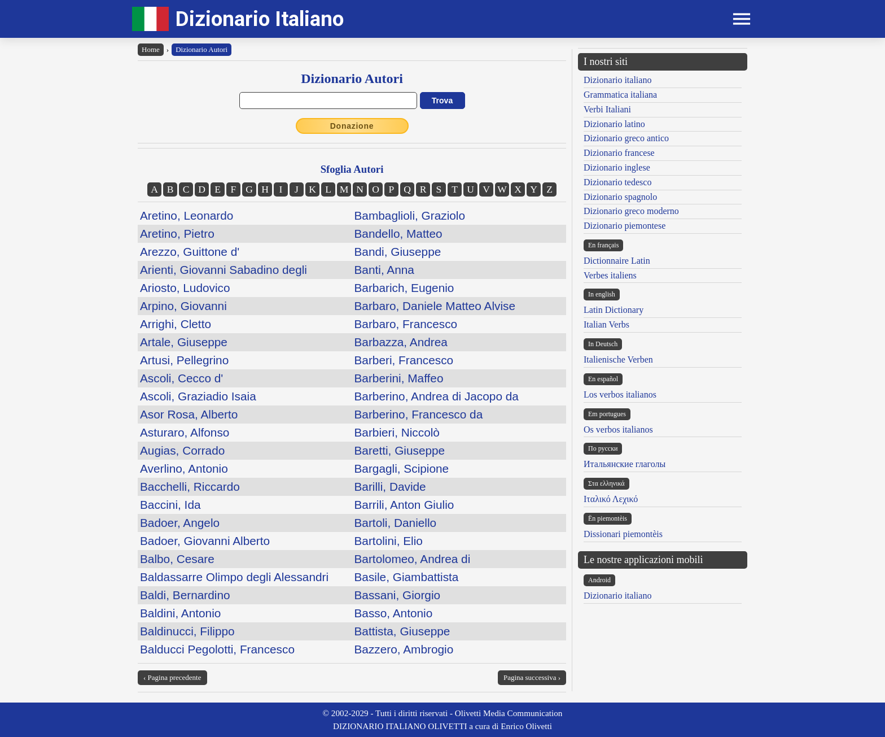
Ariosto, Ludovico (185, 287)
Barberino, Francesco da (418, 414)
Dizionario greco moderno (631, 211)
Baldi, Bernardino (185, 594)
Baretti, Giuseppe (399, 450)
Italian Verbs (606, 324)
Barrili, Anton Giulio (404, 504)
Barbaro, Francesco (406, 323)
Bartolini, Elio (388, 540)
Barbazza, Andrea (401, 341)
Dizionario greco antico (626, 138)
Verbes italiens (610, 275)
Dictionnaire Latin (617, 260)
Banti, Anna (384, 269)
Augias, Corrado (182, 450)
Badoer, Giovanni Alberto (205, 540)
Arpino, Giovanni (183, 305)
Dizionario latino (614, 124)
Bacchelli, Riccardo (190, 486)
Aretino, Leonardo (186, 215)
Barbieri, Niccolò (397, 432)
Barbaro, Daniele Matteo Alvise (435, 305)
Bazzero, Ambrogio (404, 649)
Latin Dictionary (613, 310)
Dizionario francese (619, 153)
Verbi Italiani (607, 109)
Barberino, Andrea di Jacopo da (436, 396)
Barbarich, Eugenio (404, 287)
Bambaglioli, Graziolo (410, 215)
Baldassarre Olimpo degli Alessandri (234, 576)
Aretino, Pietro (177, 233)
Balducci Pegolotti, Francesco (217, 649)
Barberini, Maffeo (399, 378)
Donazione (352, 125)
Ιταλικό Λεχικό (611, 499)
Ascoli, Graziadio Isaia (198, 396)
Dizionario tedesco (617, 182)
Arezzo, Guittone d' (189, 251)
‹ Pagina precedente (172, 677)
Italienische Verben (618, 359)
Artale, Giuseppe (183, 341)
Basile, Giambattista (406, 576)
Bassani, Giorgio (397, 594)
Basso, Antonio (393, 613)
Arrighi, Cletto (175, 323)
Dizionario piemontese (624, 225)
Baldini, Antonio (180, 613)
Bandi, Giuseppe (397, 251)
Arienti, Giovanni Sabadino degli (223, 269)
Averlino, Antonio (184, 468)
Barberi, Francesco (404, 360)
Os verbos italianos (618, 429)
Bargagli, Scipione (401, 468)
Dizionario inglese (617, 167)
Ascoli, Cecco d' (181, 378)
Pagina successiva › (531, 677)
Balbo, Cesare (177, 558)
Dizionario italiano (617, 80)
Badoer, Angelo (180, 522)
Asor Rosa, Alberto (189, 414)
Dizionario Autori (201, 49)
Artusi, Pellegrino (184, 360)
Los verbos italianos (620, 394)
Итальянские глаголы (624, 464)
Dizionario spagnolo (620, 197)
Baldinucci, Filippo (187, 631)
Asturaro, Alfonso (184, 432)
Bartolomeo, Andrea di (412, 558)
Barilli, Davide (390, 486)
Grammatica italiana (620, 94)
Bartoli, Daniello (395, 522)
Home (151, 49)
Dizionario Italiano (260, 19)
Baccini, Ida (170, 504)
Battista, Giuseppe (402, 631)
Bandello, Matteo (398, 233)
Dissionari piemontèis (623, 534)
